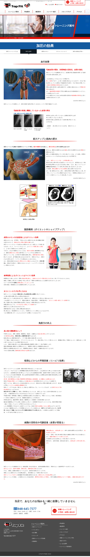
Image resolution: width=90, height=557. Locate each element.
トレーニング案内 (13, 13)
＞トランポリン (35, 529)
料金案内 (27, 13)
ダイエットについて (61, 51)
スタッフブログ (66, 13)
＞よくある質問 (63, 543)
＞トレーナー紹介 (63, 529)
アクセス (79, 13)
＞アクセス (62, 535)
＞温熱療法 (34, 541)
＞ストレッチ (34, 535)
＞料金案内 (62, 523)
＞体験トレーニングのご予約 (66, 537)
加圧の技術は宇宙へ (78, 51)
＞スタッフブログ (63, 532)
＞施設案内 (62, 526)
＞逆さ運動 (34, 532)
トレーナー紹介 (51, 13)
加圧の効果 (28, 51)
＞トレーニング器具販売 (65, 546)
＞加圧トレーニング (36, 526)
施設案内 (38, 13)
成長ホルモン (45, 51)
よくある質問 (50, 5)
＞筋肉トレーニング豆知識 (38, 538)
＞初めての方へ (63, 540)
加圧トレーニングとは (12, 51)
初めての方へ (59, 5)
